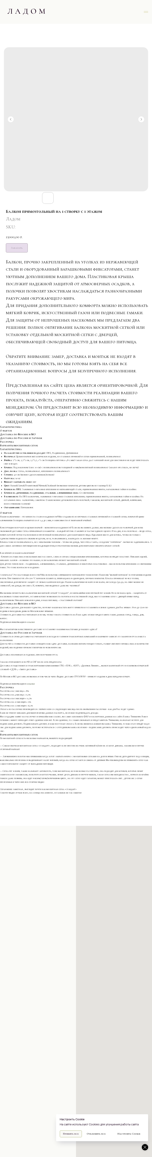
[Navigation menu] (146, 12)
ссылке (31, 622)
